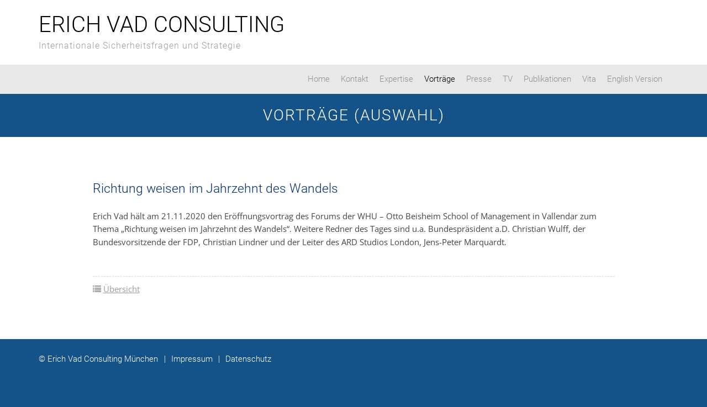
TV (508, 79)
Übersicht (121, 288)
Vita (589, 79)
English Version (634, 79)
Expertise (396, 79)
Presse (479, 79)
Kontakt (354, 79)
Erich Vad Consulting (161, 25)
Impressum (188, 359)
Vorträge (439, 79)
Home (319, 79)
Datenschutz (244, 359)
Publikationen (547, 79)
